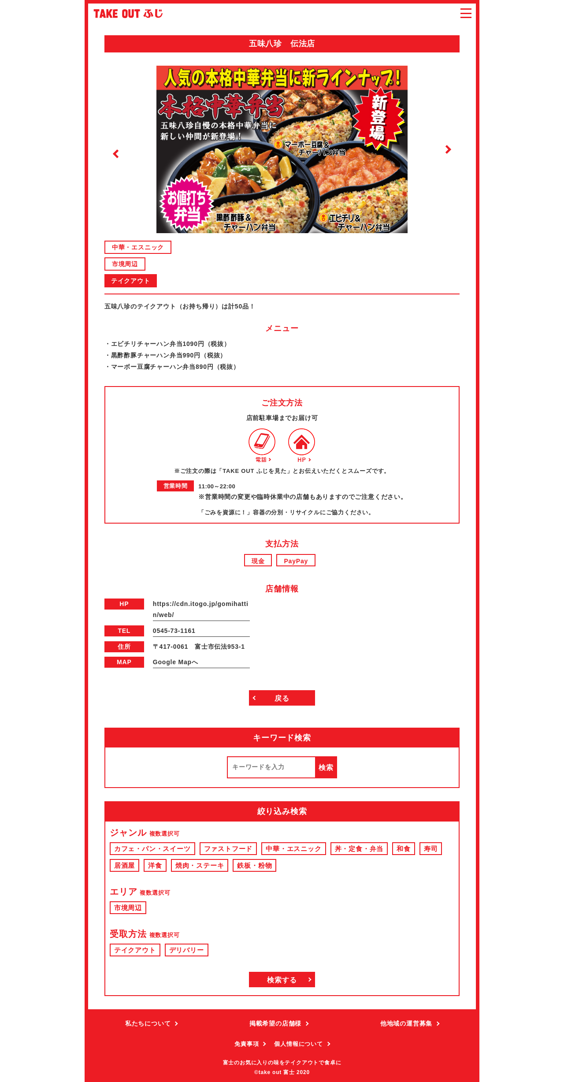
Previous (115, 153)
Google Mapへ (175, 662)
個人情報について (298, 1044)
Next (448, 149)
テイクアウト (130, 280)
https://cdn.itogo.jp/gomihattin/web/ (201, 609)
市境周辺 (125, 264)
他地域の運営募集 (406, 1023)
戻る (282, 698)
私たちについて (148, 1023)
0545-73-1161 (174, 630)
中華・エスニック (138, 247)
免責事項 (246, 1044)
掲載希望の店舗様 (275, 1023)
